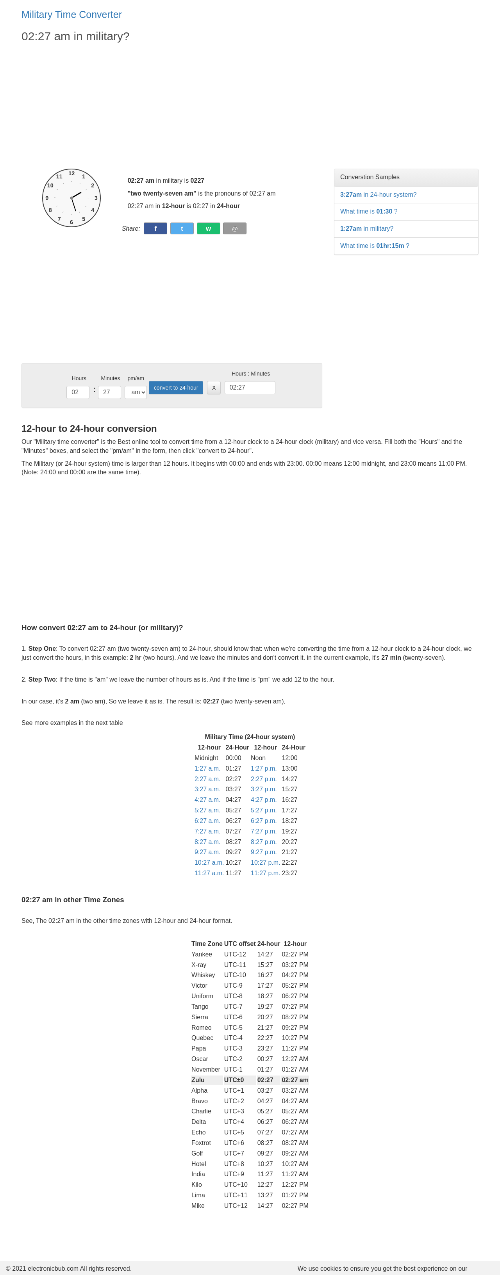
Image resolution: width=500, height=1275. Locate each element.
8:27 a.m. (208, 842)
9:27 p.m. (264, 852)
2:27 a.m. (208, 779)
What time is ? (369, 211)
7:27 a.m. (208, 831)
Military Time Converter (71, 14)
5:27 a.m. (208, 810)
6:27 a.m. (208, 820)
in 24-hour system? (378, 194)
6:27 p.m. (264, 820)
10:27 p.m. (265, 862)
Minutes (110, 378)
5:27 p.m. (264, 810)
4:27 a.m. (208, 799)
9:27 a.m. (208, 852)
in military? (366, 228)
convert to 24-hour (176, 388)
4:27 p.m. (264, 799)
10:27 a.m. (209, 862)
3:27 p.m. (264, 789)
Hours (79, 378)
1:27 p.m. (264, 768)
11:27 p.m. (265, 873)
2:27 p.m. (264, 779)
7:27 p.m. (264, 831)
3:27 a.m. (208, 789)
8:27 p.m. (264, 842)
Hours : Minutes (251, 373)
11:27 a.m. (209, 873)
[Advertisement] (171, 106)
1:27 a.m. (208, 768)
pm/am (135, 378)
